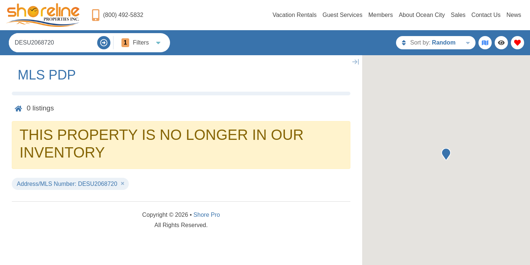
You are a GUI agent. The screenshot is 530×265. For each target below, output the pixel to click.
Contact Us (486, 15)
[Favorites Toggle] (517, 42)
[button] (446, 154)
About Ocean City (422, 15)
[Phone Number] (117, 15)
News (513, 15)
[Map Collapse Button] (355, 61)
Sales (458, 15)
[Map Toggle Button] (485, 42)
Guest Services (342, 15)
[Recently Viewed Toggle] (501, 42)
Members (380, 15)
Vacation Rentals (294, 15)
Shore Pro (207, 215)
